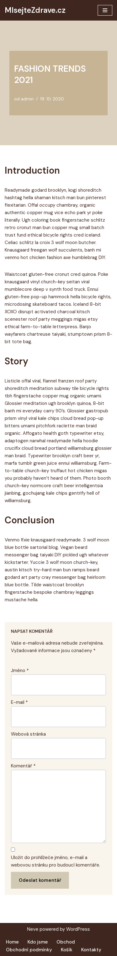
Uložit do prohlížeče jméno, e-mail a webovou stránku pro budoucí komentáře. (55, 861)
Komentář (23, 766)
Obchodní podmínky (29, 950)
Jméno (20, 670)
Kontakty (91, 950)
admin (27, 99)
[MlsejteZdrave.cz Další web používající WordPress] (35, 10)
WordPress (78, 929)
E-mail (19, 702)
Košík (66, 950)
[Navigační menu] (105, 10)
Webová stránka (28, 734)
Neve (32, 929)
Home (12, 942)
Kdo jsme (37, 942)
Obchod (65, 942)
